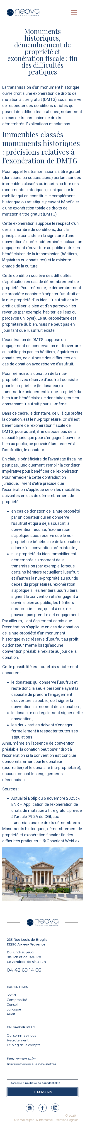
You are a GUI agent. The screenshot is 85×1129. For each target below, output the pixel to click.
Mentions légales (67, 1120)
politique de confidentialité (42, 1083)
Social (11, 995)
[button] (74, 12)
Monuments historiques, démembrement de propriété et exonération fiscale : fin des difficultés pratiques (42, 834)
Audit (11, 1014)
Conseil (12, 1005)
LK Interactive (43, 1120)
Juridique (14, 1009)
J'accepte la (35, 1083)
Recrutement (18, 1040)
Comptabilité (17, 1000)
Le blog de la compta (24, 1045)
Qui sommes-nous (21, 1036)
